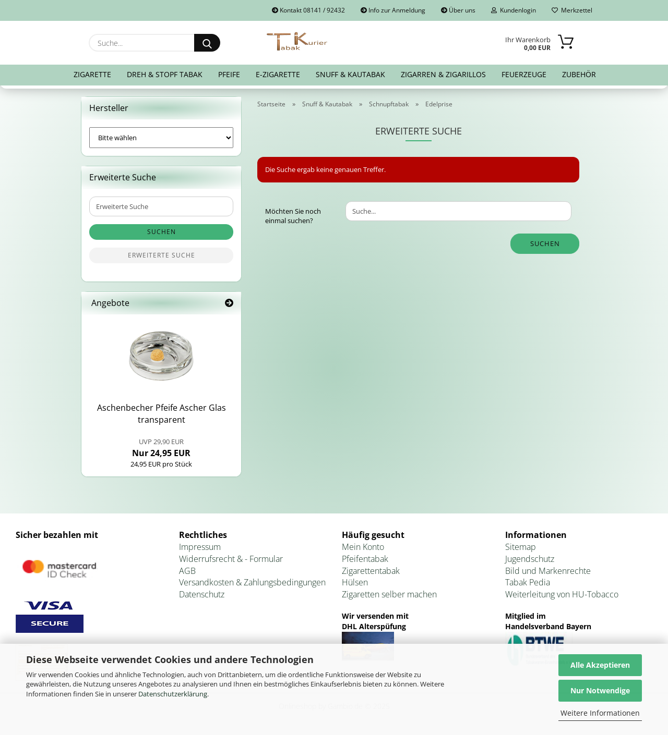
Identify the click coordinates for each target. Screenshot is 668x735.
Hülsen (355, 582)
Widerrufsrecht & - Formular (231, 559)
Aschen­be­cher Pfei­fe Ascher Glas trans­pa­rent (161, 413)
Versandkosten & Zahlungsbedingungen (252, 582)
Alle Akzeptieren (600, 665)
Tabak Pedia (527, 582)
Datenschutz (201, 594)
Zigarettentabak (371, 571)
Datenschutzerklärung (172, 694)
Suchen (545, 243)
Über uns (458, 10)
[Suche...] (207, 43)
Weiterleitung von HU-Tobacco (561, 594)
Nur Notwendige (600, 690)
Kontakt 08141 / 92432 (308, 10)
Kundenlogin (513, 10)
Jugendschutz (529, 559)
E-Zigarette (278, 74)
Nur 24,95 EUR (161, 448)
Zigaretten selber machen (389, 594)
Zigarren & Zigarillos (443, 74)
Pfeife (229, 74)
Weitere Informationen (600, 713)
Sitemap (520, 547)
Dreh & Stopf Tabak (164, 74)
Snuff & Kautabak (350, 74)
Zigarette (92, 74)
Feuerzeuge (524, 74)
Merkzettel (572, 10)
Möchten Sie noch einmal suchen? (293, 216)
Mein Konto (363, 547)
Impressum (200, 547)
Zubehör (579, 74)
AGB (187, 571)
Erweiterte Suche (161, 255)
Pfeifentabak (365, 559)
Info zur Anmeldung (393, 10)
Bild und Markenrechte (548, 571)
